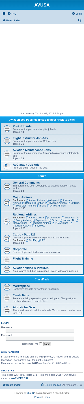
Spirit (41, 205)
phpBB (30, 393)
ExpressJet (39, 220)
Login (5, 323)
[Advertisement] (42, 66)
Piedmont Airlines (40, 223)
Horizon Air (67, 220)
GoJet (53, 220)
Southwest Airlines (24, 205)
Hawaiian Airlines (56, 203)
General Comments (26, 182)
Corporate (20, 249)
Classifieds (42, 279)
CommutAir (52, 217)
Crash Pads (21, 295)
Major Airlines (22, 197)
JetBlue (73, 203)
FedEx (31, 240)
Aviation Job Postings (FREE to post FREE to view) (42, 119)
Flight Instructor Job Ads (30, 138)
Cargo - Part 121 (24, 234)
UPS (41, 240)
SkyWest (38, 225)
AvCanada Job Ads (26, 164)
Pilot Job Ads (22, 126)
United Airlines (56, 205)
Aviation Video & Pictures (31, 268)
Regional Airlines (25, 214)
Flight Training (23, 258)
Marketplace (21, 286)
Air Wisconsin (35, 217)
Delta (26, 203)
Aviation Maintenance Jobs (32, 150)
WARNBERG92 (19, 378)
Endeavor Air (70, 217)
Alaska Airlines (35, 200)
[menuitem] (11, 13)
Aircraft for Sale (24, 307)
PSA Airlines (60, 223)
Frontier (38, 203)
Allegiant (52, 200)
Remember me (32, 344)
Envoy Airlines (22, 220)
